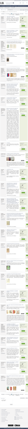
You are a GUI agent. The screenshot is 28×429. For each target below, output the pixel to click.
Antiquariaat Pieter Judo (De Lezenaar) (23, 98)
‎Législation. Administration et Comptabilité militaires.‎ (11, 230)
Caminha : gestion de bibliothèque (20, 411)
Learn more (21, 428)
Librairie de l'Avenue (22, 30)
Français (10, 427)
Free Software (17, 415)
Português (13, 427)
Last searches (3, 398)
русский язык (16, 427)
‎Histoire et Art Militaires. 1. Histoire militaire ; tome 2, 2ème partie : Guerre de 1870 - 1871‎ (12, 31)
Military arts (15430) (3, 9)
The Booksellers (3, 410)
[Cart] (20, 2)
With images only (10, 11)
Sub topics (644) (10, 9)
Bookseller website (17, 410)
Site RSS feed (17, 419)
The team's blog (3, 418)
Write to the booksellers (17, 0)
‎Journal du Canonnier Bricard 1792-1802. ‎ (13, 68)
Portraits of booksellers (4, 411)
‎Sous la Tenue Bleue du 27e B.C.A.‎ (12, 348)
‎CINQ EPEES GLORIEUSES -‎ (11, 16)
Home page (1, 7)
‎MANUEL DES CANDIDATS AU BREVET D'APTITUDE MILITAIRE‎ (13, 362)
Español (20, 427)
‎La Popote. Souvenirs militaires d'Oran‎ (13, 153)
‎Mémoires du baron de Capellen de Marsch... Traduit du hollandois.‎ (12, 109)
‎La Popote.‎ (8, 142)
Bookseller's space (24, 0)
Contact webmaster (3, 419)
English (7, 427)
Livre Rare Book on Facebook (19, 418)
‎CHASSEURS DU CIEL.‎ (10, 169)
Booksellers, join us (17, 409)
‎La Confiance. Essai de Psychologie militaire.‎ (14, 273)
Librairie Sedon (27, 261)
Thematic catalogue (7, 7)
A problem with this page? (4, 420)
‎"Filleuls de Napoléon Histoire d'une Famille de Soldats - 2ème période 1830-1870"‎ (12, 338)
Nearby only (15, 11)
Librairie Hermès (22, 143)
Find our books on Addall (4, 415)
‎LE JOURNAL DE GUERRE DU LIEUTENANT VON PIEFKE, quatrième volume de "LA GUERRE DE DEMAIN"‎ (13, 325)
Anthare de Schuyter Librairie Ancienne (22, 324)
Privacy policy (3, 421)
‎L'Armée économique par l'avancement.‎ (13, 243)
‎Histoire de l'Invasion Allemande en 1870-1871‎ (14, 41)
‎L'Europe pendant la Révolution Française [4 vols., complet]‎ (12, 98)
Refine (26, 11)
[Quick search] (10, 3)
